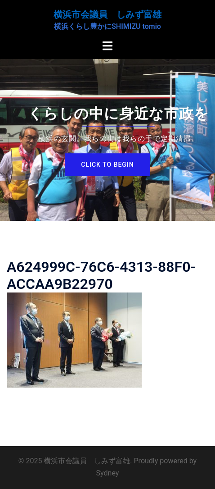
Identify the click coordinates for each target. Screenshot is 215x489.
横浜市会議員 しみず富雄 (107, 14)
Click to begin (107, 164)
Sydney (107, 473)
